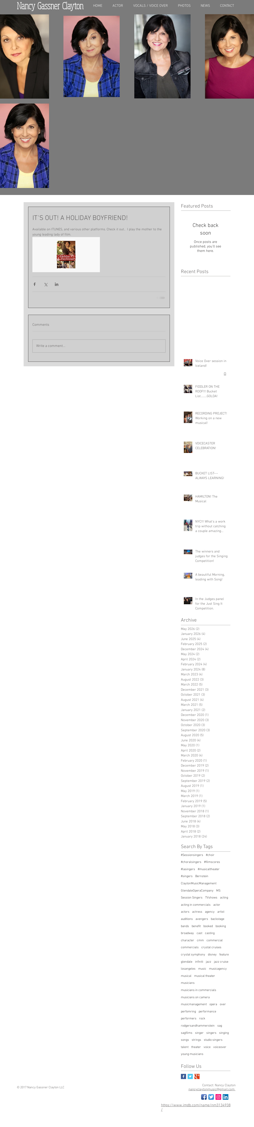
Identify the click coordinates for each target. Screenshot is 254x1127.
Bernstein (201, 876)
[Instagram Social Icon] (218, 1097)
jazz (208, 962)
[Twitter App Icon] (211, 1097)
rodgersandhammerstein (198, 1026)
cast (199, 933)
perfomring (188, 1012)
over (223, 1004)
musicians (188, 983)
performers (188, 1019)
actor (216, 905)
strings (196, 1040)
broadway (187, 933)
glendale (186, 962)
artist (220, 912)
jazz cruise (221, 962)
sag (219, 1026)
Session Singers (191, 898)
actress (197, 912)
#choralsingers (191, 862)
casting (210, 933)
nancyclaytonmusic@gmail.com (212, 1089)
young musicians (192, 1054)
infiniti (199, 962)
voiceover (219, 1047)
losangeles (188, 969)
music (202, 969)
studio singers (213, 1040)
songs (185, 1040)
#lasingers (188, 869)
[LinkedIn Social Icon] (225, 1097)
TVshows (211, 898)
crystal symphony (193, 955)
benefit (196, 926)
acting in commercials (196, 905)
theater (196, 1047)
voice (207, 1047)
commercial (215, 940)
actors (185, 912)
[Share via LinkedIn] (56, 284)
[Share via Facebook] (34, 284)
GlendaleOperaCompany (197, 891)
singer (199, 1033)
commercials (190, 947)
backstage (217, 919)
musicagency (218, 969)
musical (186, 976)
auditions (187, 919)
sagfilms (186, 1033)
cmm (200, 940)
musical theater (204, 976)
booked (208, 926)
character (187, 940)
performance (207, 1012)
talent (185, 1047)
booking (221, 926)
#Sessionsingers (192, 855)
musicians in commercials (198, 990)
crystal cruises (211, 947)
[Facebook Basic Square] (183, 1076)
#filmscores (212, 862)
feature (224, 955)
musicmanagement (194, 1004)
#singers (187, 876)
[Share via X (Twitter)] (45, 284)
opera (213, 1004)
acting (224, 898)
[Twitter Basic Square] (190, 1076)
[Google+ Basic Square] (197, 1076)
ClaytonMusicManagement (198, 883)
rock (202, 1019)
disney (212, 955)
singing (224, 1033)
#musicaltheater (209, 869)
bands (185, 926)
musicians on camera (195, 997)
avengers (202, 919)
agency (210, 912)
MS (218, 891)
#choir (210, 855)
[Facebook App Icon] (204, 1097)
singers (211, 1033)
